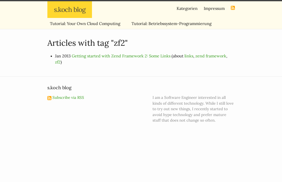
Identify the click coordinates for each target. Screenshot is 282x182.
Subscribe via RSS (65, 97)
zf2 (58, 61)
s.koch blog (69, 9)
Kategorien (187, 8)
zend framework (210, 55)
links (188, 55)
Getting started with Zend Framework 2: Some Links (121, 55)
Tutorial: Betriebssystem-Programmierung (171, 23)
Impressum (214, 8)
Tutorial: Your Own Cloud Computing (85, 23)
